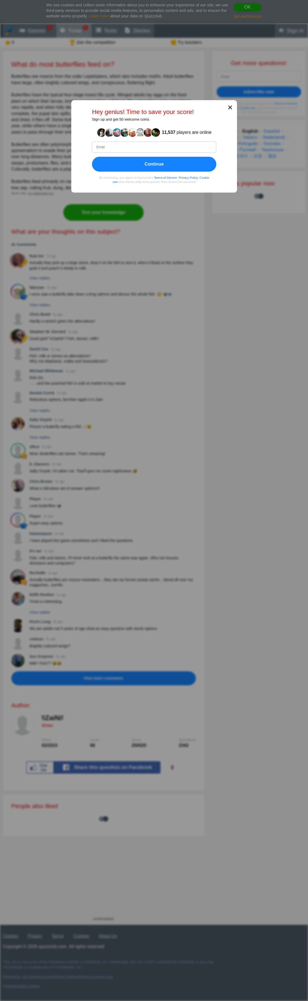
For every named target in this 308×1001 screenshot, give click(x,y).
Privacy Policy (188, 177)
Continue (154, 164)
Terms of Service (165, 177)
